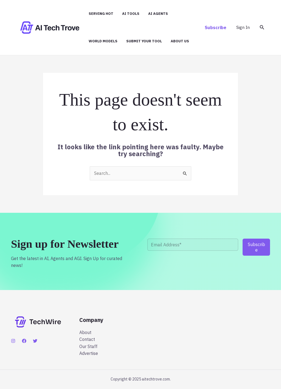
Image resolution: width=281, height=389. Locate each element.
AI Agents (158, 13)
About (85, 332)
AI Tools (130, 13)
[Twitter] (35, 341)
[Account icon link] (243, 27)
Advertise (88, 353)
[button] (215, 27)
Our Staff (88, 346)
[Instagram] (13, 341)
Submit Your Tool (144, 41)
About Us (180, 41)
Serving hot (101, 13)
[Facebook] (24, 341)
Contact (87, 339)
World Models (103, 41)
